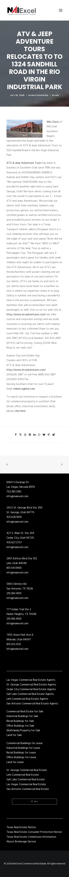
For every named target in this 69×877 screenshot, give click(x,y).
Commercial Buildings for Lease (24, 743)
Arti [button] (34, 802)
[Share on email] (53, 435)
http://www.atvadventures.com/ (26, 314)
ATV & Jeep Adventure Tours (24, 163)
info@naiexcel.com (17, 496)
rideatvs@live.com (24, 389)
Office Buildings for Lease (21, 757)
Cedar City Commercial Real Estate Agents (31, 689)
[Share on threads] (25, 435)
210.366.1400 (13, 593)
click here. (20, 411)
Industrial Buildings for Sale (22, 716)
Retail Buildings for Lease (21, 753)
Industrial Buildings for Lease (23, 748)
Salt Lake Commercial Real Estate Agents (30, 694)
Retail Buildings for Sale (20, 721)
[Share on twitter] (20, 435)
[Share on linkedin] (34, 435)
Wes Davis (53, 122)
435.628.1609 (14, 517)
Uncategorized (39, 95)
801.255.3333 (13, 644)
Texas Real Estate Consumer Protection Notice (34, 832)
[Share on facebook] (16, 435)
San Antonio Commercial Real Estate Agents (32, 703)
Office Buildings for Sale (20, 726)
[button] (60, 10)
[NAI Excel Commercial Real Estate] (21, 10)
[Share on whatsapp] (39, 435)
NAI (57, 95)
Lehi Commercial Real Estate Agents (27, 699)
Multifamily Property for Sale (23, 730)
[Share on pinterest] (30, 435)
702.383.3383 (13, 492)
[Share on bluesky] (44, 435)
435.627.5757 (14, 542)
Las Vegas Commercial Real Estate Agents (30, 680)
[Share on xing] (48, 435)
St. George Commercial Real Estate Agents (31, 685)
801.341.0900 (14, 568)
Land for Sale (14, 735)
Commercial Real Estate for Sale (24, 711)
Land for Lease (15, 762)
